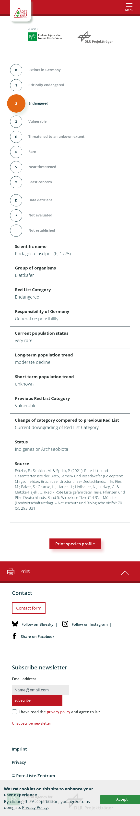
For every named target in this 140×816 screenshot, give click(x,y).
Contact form (28, 608)
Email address (24, 678)
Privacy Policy (35, 807)
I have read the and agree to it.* (59, 711)
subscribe (22, 700)
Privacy (19, 762)
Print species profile (75, 544)
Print (18, 571)
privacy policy (58, 711)
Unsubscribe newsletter (31, 723)
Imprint (19, 749)
